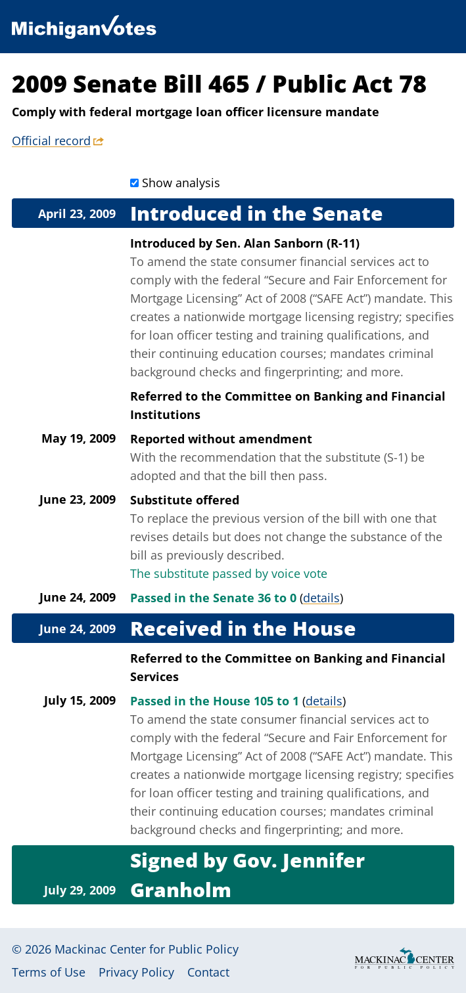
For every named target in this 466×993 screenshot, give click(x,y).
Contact (208, 972)
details (321, 598)
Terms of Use (48, 972)
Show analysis (181, 182)
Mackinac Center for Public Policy (147, 949)
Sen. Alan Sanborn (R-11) (288, 243)
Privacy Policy (136, 972)
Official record (51, 140)
